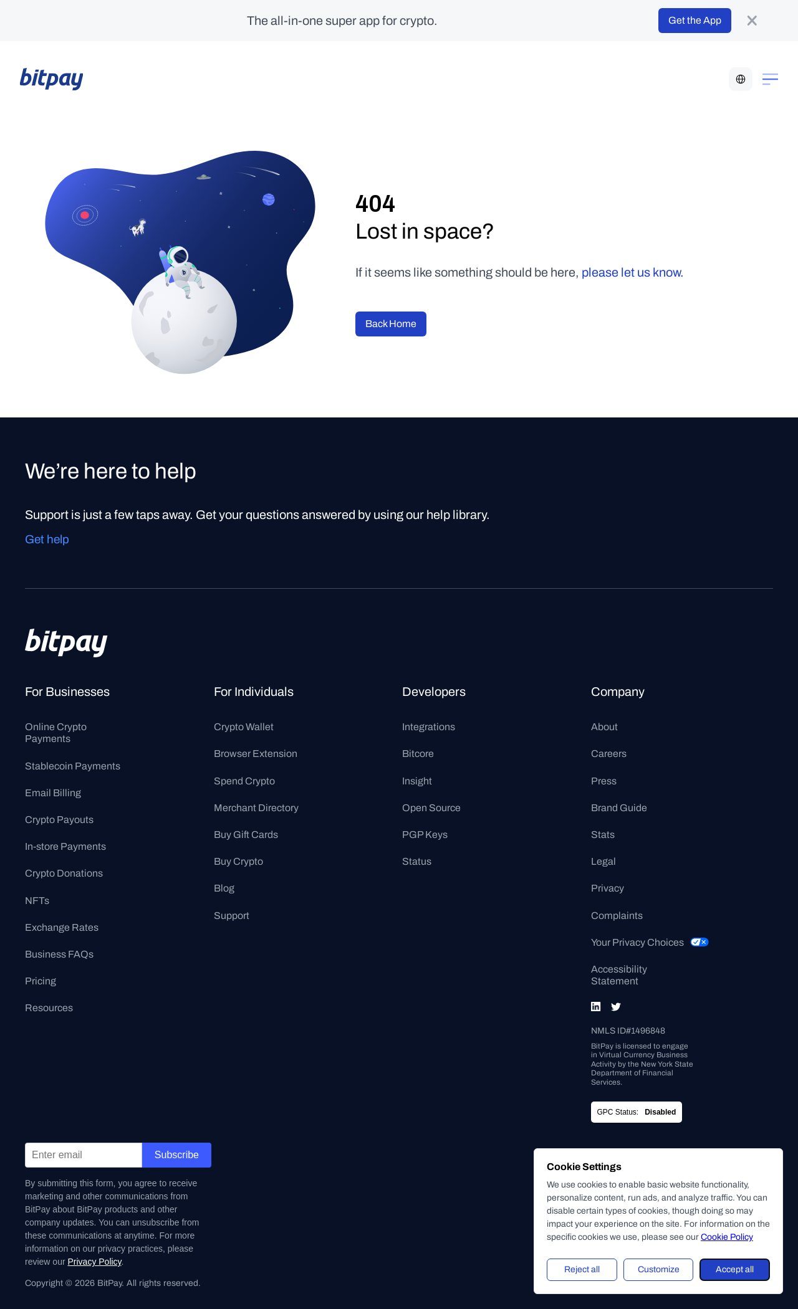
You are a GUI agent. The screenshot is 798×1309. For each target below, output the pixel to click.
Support (231, 915)
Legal (603, 861)
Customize (659, 1269)
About (604, 726)
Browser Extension (255, 753)
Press (604, 781)
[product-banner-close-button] (751, 20)
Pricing (40, 981)
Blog (224, 888)
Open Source (431, 807)
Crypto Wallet (244, 726)
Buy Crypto (238, 861)
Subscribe (177, 1155)
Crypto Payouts (59, 819)
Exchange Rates (62, 927)
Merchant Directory (256, 807)
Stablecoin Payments (72, 766)
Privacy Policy (94, 1262)
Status (416, 861)
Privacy (607, 888)
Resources (49, 1007)
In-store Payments (65, 846)
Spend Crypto (244, 781)
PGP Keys (425, 834)
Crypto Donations (64, 873)
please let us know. (633, 272)
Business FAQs (59, 954)
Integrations (428, 726)
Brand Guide (619, 807)
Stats (603, 834)
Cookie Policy (727, 1237)
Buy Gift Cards (246, 834)
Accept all (735, 1269)
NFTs (37, 900)
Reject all (582, 1269)
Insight (417, 781)
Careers (609, 753)
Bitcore (418, 753)
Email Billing (53, 793)
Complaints (617, 915)
